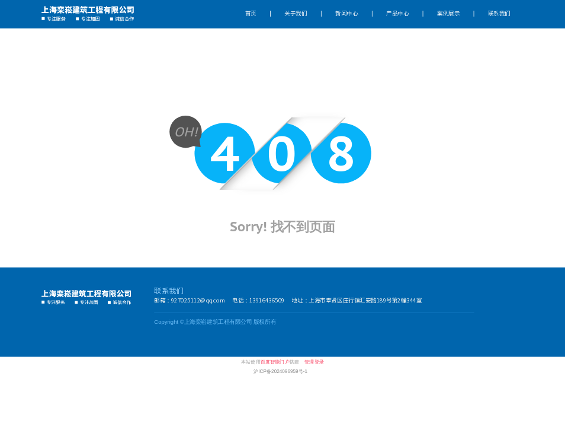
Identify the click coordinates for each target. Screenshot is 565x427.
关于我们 (295, 14)
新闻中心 (346, 14)
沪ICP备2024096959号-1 (280, 371)
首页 (250, 14)
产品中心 (397, 14)
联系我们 (499, 14)
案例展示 (448, 14)
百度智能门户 (275, 362)
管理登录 (314, 362)
